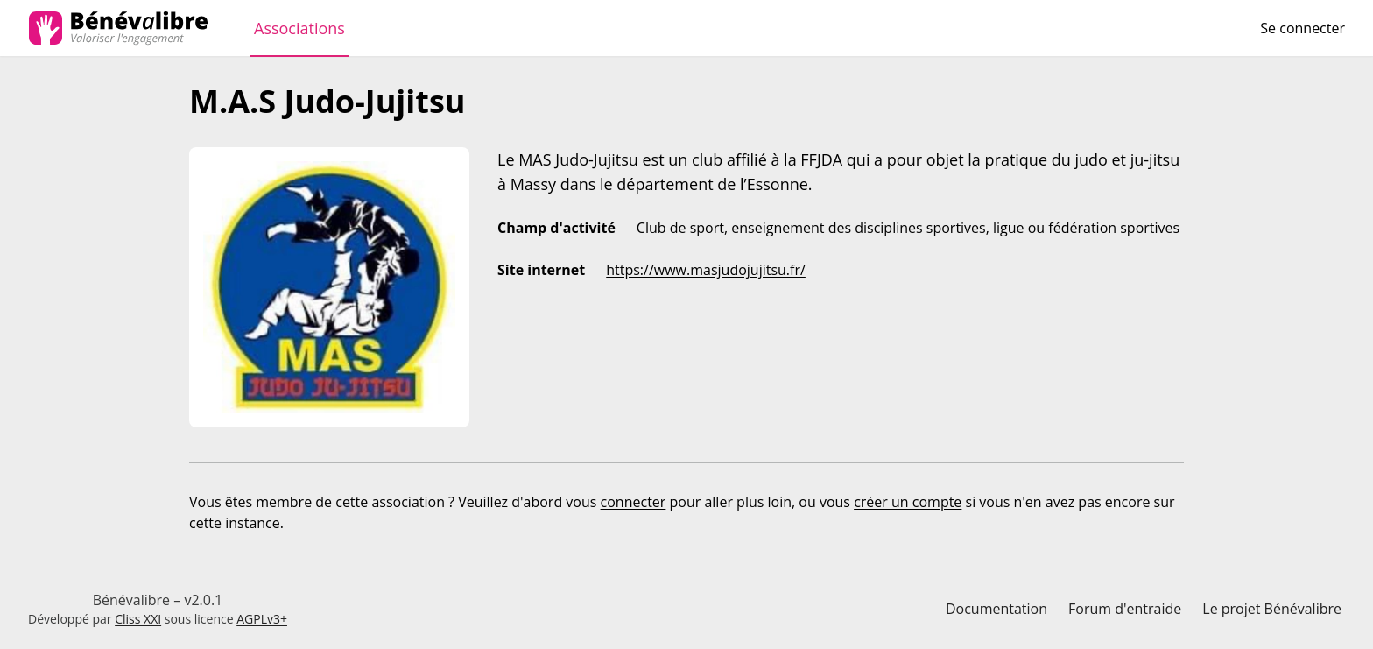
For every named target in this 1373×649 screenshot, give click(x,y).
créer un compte (907, 501)
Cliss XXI (138, 618)
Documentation (996, 608)
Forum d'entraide (1124, 608)
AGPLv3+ (261, 618)
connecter (633, 501)
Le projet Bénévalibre (1271, 608)
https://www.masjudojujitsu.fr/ (706, 269)
